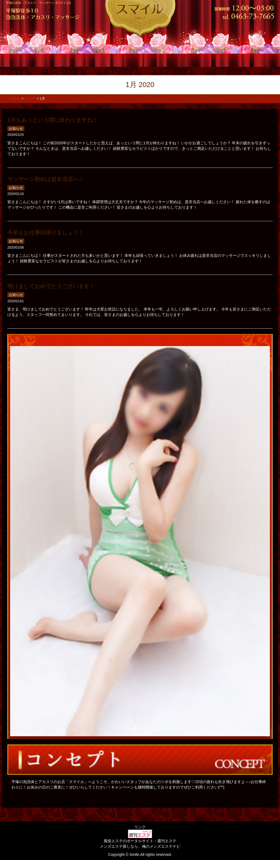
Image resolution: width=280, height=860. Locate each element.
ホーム (28, 60)
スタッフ (117, 60)
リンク (140, 827)
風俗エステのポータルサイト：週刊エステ (140, 841)
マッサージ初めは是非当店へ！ (45, 179)
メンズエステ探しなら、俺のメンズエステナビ (140, 846)
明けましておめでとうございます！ (51, 286)
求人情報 (207, 60)
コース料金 (73, 60)
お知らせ (16, 128)
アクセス (251, 60)
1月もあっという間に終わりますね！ (52, 120)
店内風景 (162, 60)
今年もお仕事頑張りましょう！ (45, 232)
